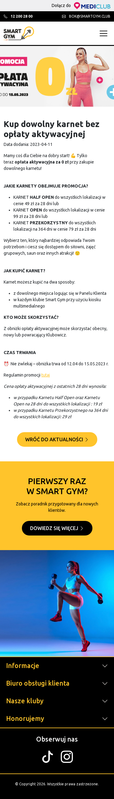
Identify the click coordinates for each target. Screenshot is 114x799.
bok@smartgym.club (86, 16)
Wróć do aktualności (57, 439)
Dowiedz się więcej (57, 528)
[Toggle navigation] (105, 33)
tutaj (45, 375)
